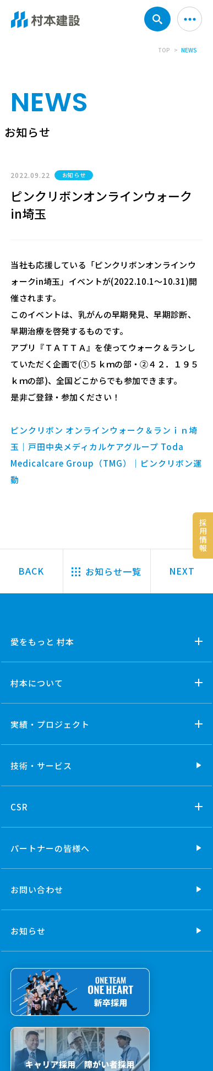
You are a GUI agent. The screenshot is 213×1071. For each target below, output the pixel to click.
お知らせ (28, 931)
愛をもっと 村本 (42, 641)
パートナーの (50, 848)
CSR (19, 807)
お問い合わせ (36, 889)
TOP (164, 50)
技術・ (41, 765)
